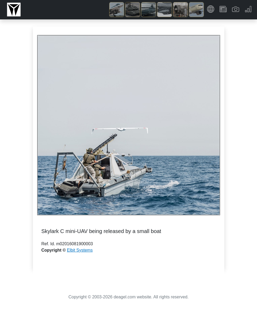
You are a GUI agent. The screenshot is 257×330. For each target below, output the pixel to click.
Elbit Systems (80, 250)
